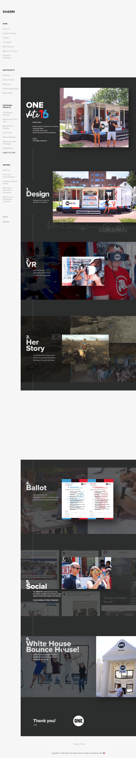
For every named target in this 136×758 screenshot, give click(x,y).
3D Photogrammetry (11, 88)
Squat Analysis (8, 79)
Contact (6, 221)
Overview (6, 75)
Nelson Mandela (9, 137)
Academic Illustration (7, 56)
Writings (6, 165)
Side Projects (9, 70)
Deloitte (6, 37)
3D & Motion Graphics (8, 113)
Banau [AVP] (7, 93)
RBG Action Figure (10, 51)
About (5, 216)
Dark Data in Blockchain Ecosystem (7, 190)
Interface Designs (10, 33)
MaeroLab (7, 84)
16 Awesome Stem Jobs (10, 120)
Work (5, 24)
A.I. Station (7, 42)
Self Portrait (7, 132)
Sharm (9, 11)
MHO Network (8, 46)
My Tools (6, 170)
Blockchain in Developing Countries (8, 199)
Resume (6, 29)
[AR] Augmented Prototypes (9, 142)
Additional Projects (7, 106)
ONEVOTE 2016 (9, 152)
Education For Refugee (8, 127)
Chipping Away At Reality (10, 182)
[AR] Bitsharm (8, 148)
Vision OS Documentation (9, 175)
